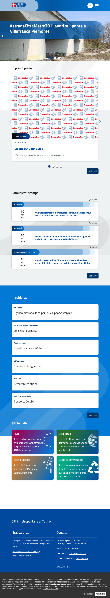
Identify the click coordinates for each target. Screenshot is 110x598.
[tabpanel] (55, 36)
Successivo (107, 36)
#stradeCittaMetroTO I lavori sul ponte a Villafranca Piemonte (48, 28)
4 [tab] (61, 166)
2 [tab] (55, 58)
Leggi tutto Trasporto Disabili (55, 400)
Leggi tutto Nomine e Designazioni (55, 365)
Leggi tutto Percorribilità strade (55, 383)
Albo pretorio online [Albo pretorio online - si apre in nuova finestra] (21, 555)
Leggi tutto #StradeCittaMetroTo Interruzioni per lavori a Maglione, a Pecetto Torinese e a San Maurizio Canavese (55, 211)
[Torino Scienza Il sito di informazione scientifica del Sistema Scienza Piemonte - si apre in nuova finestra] (33, 468)
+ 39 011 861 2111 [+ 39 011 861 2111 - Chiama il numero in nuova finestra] (76, 553)
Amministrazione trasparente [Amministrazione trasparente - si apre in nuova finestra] (25, 551)
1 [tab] (50, 58)
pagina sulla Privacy (50, 589)
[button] (97, 5)
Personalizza (88, 594)
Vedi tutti (94, 171)
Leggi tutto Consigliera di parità (55, 329)
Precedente (2, 36)
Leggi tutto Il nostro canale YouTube (55, 347)
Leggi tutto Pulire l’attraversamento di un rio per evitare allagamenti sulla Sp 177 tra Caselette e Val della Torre (55, 235)
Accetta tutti (100, 594)
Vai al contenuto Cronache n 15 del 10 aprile (55, 118)
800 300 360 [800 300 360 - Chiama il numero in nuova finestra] (80, 558)
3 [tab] (59, 58)
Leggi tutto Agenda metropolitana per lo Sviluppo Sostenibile (55, 312)
